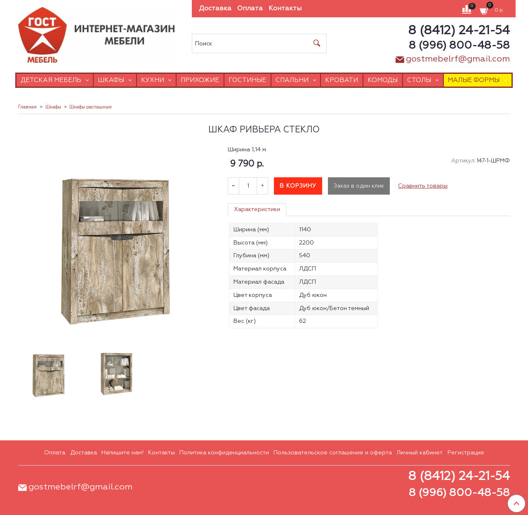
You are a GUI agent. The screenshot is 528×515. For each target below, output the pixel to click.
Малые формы (474, 80)
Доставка (215, 8)
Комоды (383, 80)
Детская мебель (51, 80)
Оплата (250, 8)
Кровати (341, 80)
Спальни (292, 80)
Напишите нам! (122, 453)
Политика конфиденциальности (224, 453)
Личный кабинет (419, 453)
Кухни (152, 80)
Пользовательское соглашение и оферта (332, 453)
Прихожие (200, 80)
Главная (27, 107)
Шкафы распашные (90, 107)
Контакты (285, 8)
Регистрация (466, 453)
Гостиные (247, 80)
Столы (419, 80)
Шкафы (111, 80)
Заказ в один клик (359, 186)
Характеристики (257, 209)
